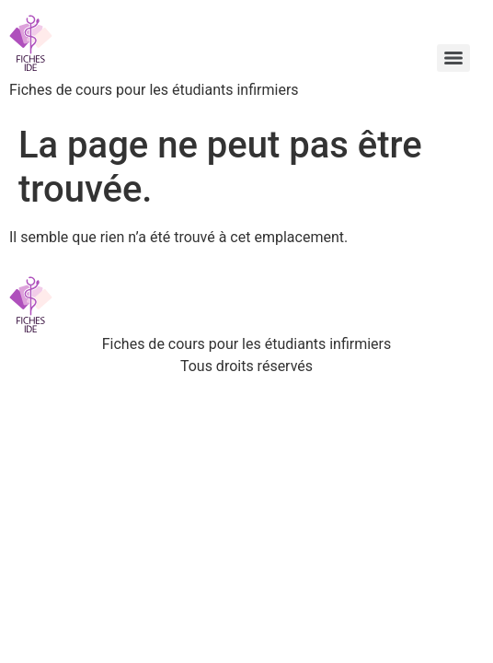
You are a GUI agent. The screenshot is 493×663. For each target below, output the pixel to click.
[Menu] (453, 58)
